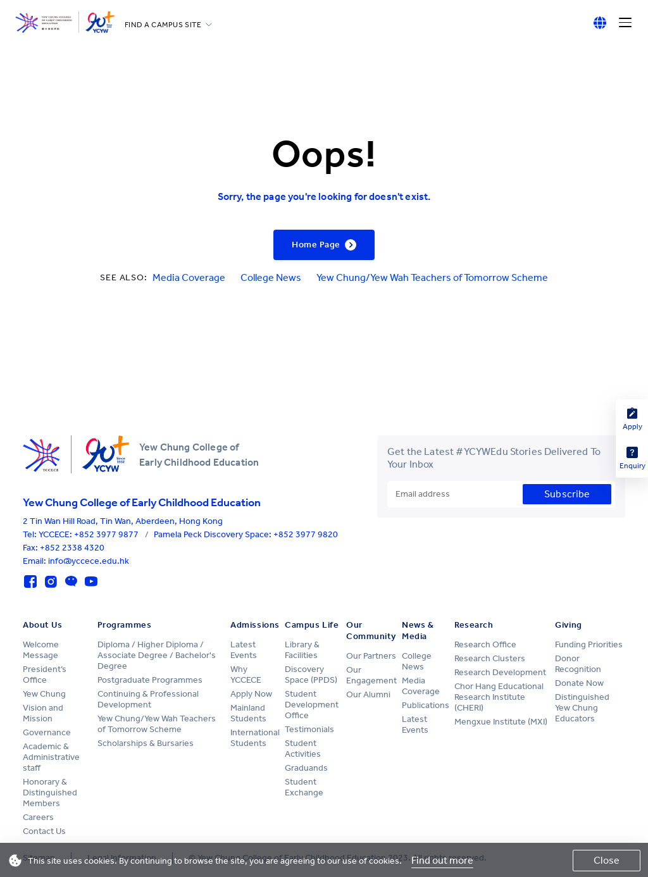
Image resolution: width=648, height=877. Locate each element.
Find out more (442, 860)
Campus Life (312, 624)
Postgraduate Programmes (149, 680)
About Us (42, 624)
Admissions (255, 624)
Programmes (124, 624)
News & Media (417, 630)
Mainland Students (248, 713)
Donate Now (579, 683)
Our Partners (371, 655)
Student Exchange (304, 787)
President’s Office (44, 674)
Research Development (500, 672)
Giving (568, 624)
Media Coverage (189, 277)
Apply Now (251, 693)
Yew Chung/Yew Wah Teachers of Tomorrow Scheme (432, 277)
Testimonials (309, 729)
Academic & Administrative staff (51, 757)
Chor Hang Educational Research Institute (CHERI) (499, 697)
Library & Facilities (302, 650)
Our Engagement (371, 675)
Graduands (306, 767)
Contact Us (44, 831)
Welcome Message (41, 650)
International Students (255, 738)
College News (270, 277)
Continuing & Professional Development (148, 699)
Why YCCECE (245, 674)
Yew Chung (44, 693)
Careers (38, 817)
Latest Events (243, 650)
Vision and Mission (43, 713)
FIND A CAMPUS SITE (163, 24)
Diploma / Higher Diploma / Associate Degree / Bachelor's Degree (156, 655)
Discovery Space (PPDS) (311, 674)
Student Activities (303, 748)
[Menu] (625, 23)
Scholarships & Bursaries (145, 743)
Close (607, 860)
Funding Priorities (589, 644)
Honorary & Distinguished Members (50, 792)
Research (473, 624)
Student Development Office (312, 704)
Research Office (485, 644)
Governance (47, 732)
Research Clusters (489, 658)
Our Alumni (368, 694)
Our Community (371, 630)
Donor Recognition (578, 664)
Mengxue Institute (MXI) (500, 721)
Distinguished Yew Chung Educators (582, 708)
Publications (425, 705)
